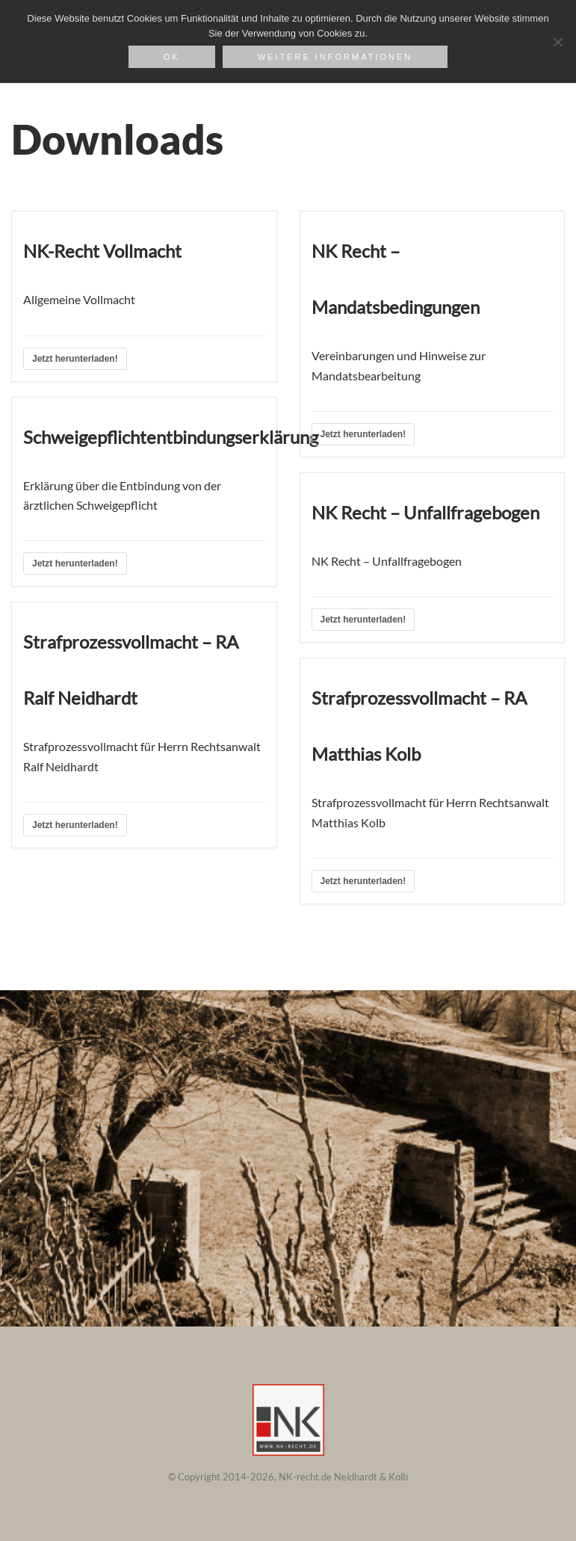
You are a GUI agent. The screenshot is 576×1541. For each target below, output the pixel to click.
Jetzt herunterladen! (75, 358)
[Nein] (557, 41)
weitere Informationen (335, 56)
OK (172, 56)
